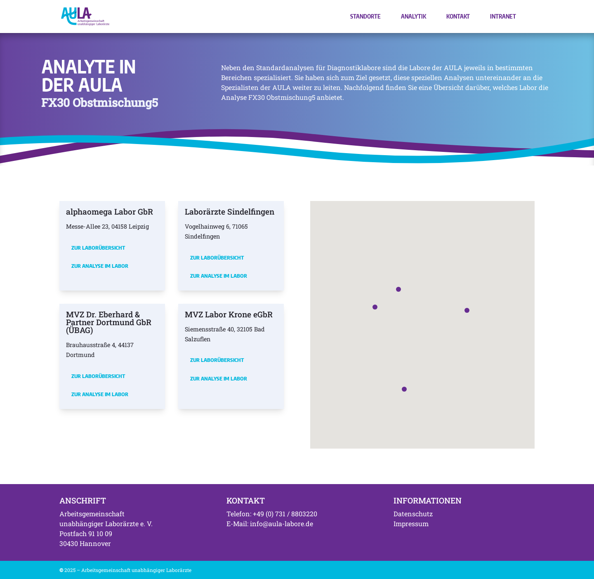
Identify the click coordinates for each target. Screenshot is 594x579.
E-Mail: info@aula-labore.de (269, 523)
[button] (374, 307)
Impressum (411, 523)
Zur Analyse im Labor (99, 265)
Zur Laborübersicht (98, 247)
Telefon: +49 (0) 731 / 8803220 (271, 513)
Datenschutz (413, 513)
